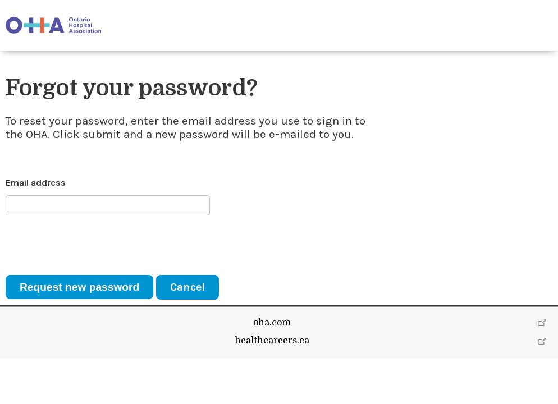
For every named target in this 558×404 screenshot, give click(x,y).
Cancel (187, 287)
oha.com (272, 368)
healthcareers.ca (272, 386)
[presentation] (91, 245)
